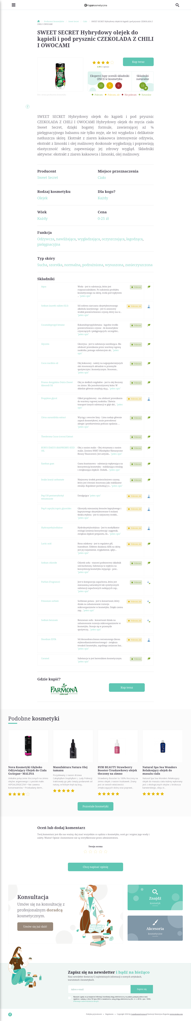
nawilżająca (66, 238)
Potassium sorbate (50, 601)
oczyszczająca (113, 238)
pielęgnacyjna (48, 244)
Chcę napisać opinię (95, 867)
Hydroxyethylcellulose (52, 527)
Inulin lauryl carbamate (52, 479)
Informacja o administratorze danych (86, 1001)
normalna (72, 264)
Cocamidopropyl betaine (53, 324)
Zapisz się (142, 989)
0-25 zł (103, 218)
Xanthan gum (47, 463)
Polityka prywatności (94, 1014)
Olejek (42, 197)
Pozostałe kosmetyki (95, 806)
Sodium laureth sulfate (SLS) (54, 305)
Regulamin (109, 1014)
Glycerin (45, 344)
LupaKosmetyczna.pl (139, 1014)
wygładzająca (89, 238)
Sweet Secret (47, 177)
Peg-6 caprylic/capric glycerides (56, 508)
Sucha (42, 264)
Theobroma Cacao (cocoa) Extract (57, 436)
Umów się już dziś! (35, 926)
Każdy (103, 197)
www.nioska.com (176, 1014)
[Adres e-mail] (99, 989)
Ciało (102, 177)
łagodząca (134, 238)
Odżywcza (45, 238)
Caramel (45, 658)
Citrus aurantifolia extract (53, 417)
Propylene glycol (49, 398)
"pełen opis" (85, 296)
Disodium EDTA (48, 639)
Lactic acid (46, 543)
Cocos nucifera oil (49, 363)
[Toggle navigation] (11, 5)
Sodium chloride (49, 562)
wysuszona (114, 264)
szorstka (56, 264)
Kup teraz (138, 62)
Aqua (43, 286)
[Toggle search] (179, 5)
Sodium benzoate (49, 620)
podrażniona (92, 264)
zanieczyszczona (139, 264)
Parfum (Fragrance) (50, 581)
